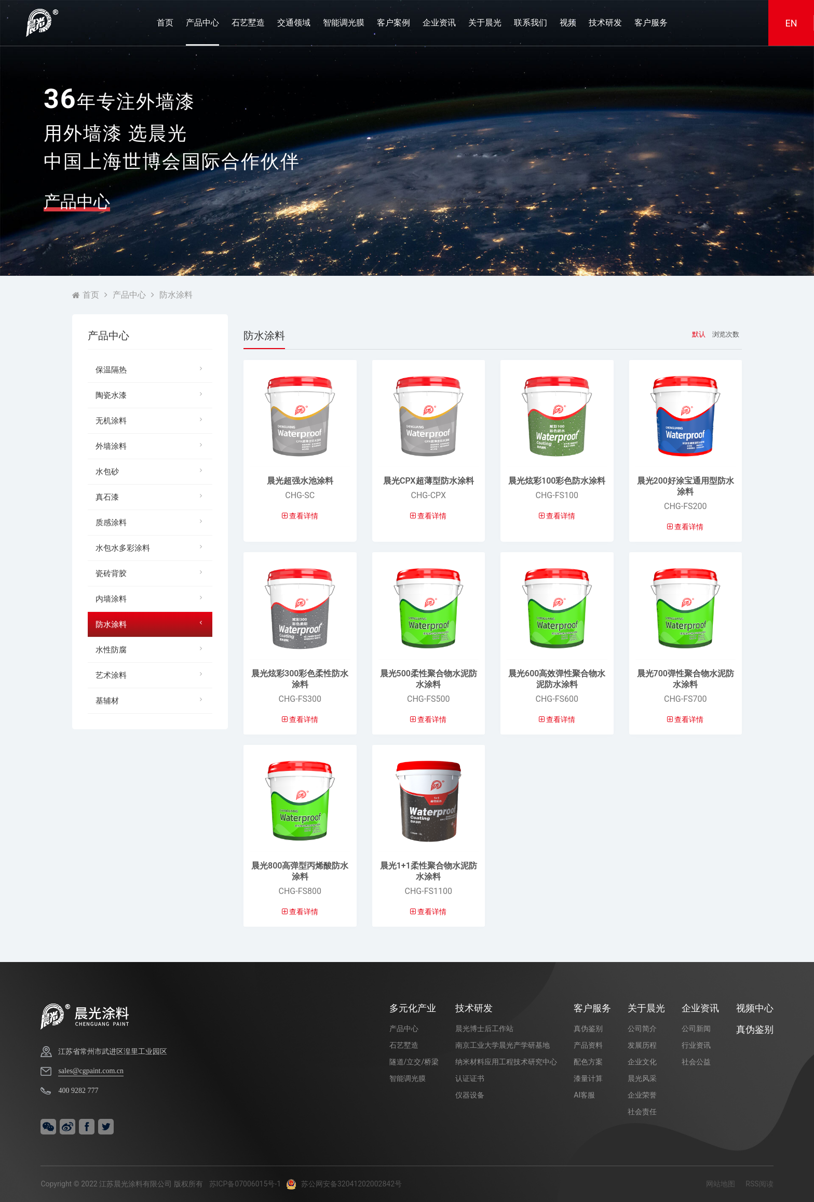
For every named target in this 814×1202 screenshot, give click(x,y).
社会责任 (642, 1111)
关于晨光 (484, 23)
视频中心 (755, 1008)
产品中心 (202, 23)
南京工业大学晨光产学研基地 (502, 1045)
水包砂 (151, 470)
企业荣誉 (642, 1095)
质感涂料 (151, 521)
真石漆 (151, 496)
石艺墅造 (248, 23)
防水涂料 (176, 295)
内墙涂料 (151, 598)
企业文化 (642, 1062)
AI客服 (584, 1095)
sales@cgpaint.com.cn (91, 1071)
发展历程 (642, 1045)
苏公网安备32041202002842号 (344, 1184)
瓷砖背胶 (151, 572)
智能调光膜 (343, 23)
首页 (165, 23)
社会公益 (696, 1062)
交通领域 (293, 23)
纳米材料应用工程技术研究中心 (506, 1062)
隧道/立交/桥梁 (414, 1062)
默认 (699, 334)
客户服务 (651, 23)
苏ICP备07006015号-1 (245, 1184)
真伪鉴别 (588, 1028)
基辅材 (151, 700)
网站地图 (720, 1184)
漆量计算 (588, 1078)
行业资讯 (696, 1045)
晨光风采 (642, 1078)
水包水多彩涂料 (151, 547)
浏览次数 (725, 334)
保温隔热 (151, 369)
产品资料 (588, 1045)
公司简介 (642, 1028)
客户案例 (393, 23)
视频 (568, 23)
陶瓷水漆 (151, 394)
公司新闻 (696, 1028)
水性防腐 (151, 649)
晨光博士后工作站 (484, 1028)
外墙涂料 (151, 445)
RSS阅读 (759, 1184)
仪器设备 (469, 1095)
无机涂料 (151, 420)
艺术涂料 (151, 674)
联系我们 (530, 23)
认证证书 (469, 1078)
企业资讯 (439, 23)
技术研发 (605, 23)
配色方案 (588, 1062)
